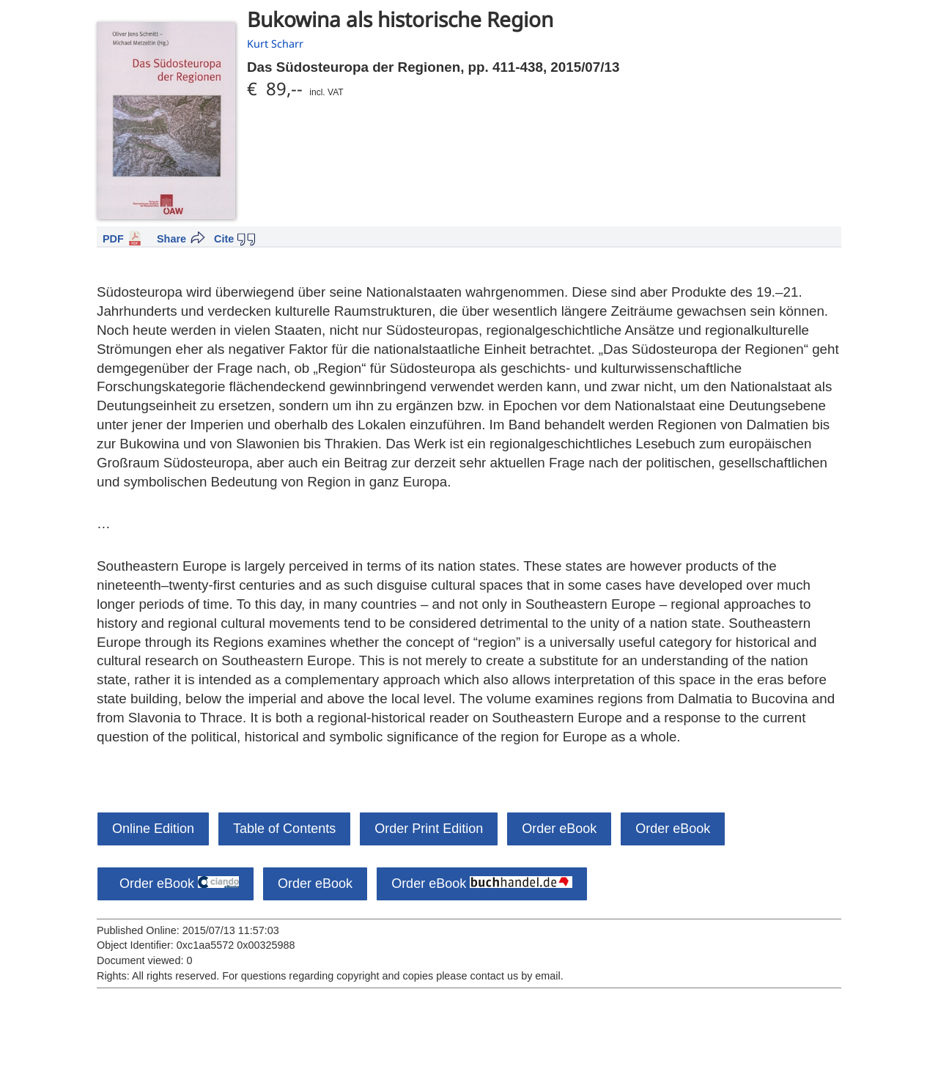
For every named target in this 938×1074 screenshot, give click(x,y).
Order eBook (559, 828)
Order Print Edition (428, 828)
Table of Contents (284, 828)
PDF (113, 239)
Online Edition (153, 828)
